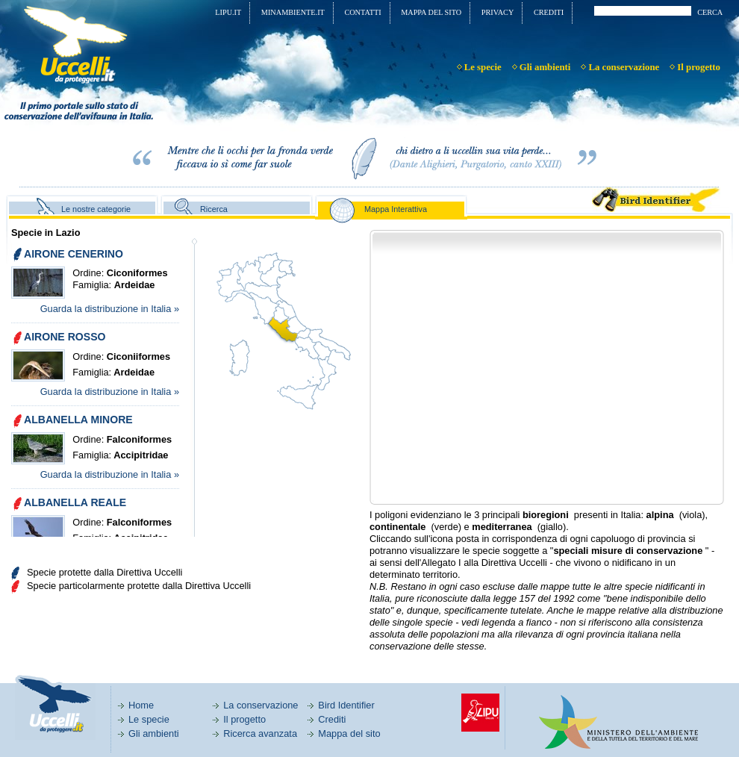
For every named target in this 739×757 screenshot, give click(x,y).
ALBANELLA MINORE (78, 420)
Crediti (332, 719)
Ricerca (214, 209)
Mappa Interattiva (395, 209)
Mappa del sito (349, 733)
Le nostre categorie (96, 209)
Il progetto (244, 719)
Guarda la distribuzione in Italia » (109, 308)
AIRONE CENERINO (73, 254)
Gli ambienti (153, 733)
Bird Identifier (346, 705)
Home (141, 705)
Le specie (148, 719)
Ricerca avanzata (260, 733)
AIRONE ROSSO (65, 337)
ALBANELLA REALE (75, 502)
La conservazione (260, 705)
